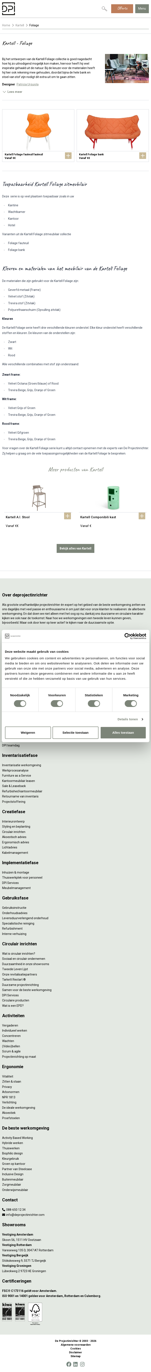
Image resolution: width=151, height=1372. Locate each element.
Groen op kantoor (13, 1163)
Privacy (7, 1087)
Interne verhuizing (14, 934)
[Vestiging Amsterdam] (75, 1234)
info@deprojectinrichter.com (23, 1214)
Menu (142, 8)
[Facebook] (69, 1364)
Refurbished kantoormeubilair (22, 791)
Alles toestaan (123, 732)
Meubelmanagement (16, 888)
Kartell (20, 25)
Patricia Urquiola (28, 84)
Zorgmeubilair (11, 1184)
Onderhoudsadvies (14, 913)
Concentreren (11, 1036)
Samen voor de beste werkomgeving (27, 990)
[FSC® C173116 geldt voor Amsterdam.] (75, 1291)
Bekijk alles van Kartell (75, 548)
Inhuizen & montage (15, 872)
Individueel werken (14, 1030)
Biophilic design (12, 1153)
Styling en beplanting (16, 826)
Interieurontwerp (13, 821)
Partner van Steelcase (17, 1169)
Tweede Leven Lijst (15, 969)
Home (6, 25)
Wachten (8, 1041)
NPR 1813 (8, 1097)
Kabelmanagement (15, 852)
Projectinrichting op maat (19, 1056)
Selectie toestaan (75, 732)
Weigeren (28, 732)
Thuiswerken (11, 1148)
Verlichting (9, 1102)
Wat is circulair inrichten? (18, 953)
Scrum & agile (11, 1051)
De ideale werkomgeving (18, 1107)
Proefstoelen (11, 1118)
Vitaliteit (7, 1076)
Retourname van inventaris (20, 796)
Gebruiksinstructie (14, 907)
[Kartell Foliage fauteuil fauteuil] (38, 135)
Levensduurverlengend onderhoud (25, 918)
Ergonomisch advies (15, 842)
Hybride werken (12, 1143)
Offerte (122, 8)
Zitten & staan (11, 1081)
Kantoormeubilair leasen (18, 781)
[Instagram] (82, 1364)
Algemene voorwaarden (76, 1344)
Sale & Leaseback (14, 786)
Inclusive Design (12, 1174)
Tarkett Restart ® (14, 979)
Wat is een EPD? (13, 1005)
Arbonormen (10, 1092)
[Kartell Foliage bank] (113, 135)
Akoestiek (9, 1112)
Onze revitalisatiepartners (19, 974)
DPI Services (10, 883)
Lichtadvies (9, 847)
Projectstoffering (13, 801)
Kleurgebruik (10, 1158)
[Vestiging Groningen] (75, 1266)
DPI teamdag (11, 745)
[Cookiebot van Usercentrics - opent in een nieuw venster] (127, 636)
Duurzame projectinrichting (20, 985)
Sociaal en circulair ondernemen (23, 958)
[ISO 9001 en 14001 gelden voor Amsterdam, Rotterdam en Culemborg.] (75, 1296)
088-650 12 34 (14, 1209)
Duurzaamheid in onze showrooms (25, 964)
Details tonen (128, 719)
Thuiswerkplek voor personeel (22, 877)
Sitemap (75, 1356)
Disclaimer (75, 1352)
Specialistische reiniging (18, 923)
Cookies (75, 1348)
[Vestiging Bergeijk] (75, 1255)
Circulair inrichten (13, 832)
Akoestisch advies (14, 837)
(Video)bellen (11, 1046)
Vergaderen (10, 1025)
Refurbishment (12, 928)
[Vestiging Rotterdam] (75, 1245)
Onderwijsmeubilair (15, 1190)
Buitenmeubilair (12, 1179)
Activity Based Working (17, 1138)
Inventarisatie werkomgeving (21, 765)
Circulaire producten (15, 1000)
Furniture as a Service (16, 775)
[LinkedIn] (75, 1364)
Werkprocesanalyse (15, 770)
